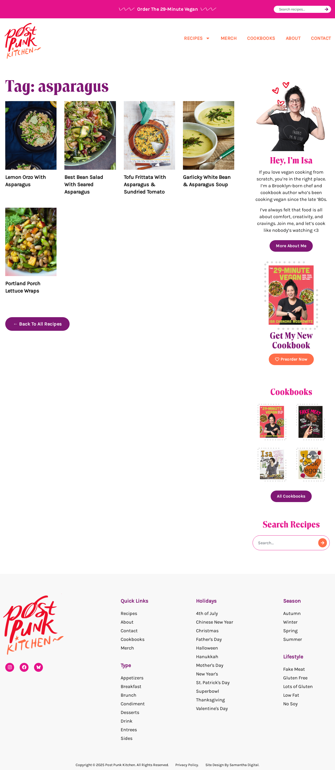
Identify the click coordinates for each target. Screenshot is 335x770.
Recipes (197, 38)
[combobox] (301, 9)
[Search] (326, 9)
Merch (229, 38)
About (293, 38)
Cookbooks (261, 38)
